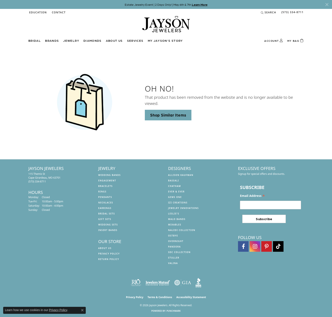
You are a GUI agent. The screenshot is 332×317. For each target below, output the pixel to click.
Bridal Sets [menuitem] (106, 213)
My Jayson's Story (165, 40)
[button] (37, 12)
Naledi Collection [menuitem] (181, 230)
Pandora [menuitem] (174, 246)
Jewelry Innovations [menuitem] (183, 208)
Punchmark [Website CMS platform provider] (174, 310)
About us (114, 40)
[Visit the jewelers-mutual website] (157, 282)
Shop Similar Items (168, 115)
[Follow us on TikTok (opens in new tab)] (278, 246)
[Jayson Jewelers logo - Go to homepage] (166, 26)
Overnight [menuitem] (176, 241)
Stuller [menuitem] (173, 257)
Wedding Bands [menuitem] (109, 175)
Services (135, 40)
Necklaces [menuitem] (105, 202)
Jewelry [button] (71, 40)
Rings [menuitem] (102, 191)
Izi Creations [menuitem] (178, 202)
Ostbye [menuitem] (173, 235)
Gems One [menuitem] (175, 197)
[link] (58, 12)
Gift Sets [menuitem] (104, 219)
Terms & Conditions (160, 297)
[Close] (326, 4)
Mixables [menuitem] (174, 224)
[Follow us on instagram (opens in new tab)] (255, 246)
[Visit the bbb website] (198, 282)
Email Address (252, 196)
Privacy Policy (109, 253)
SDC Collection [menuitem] (179, 252)
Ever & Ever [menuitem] (176, 191)
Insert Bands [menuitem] (108, 230)
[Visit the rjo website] (136, 282)
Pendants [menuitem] (105, 197)
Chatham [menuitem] (174, 186)
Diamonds (92, 40)
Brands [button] (52, 40)
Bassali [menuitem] (173, 180)
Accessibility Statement (191, 297)
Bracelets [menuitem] (105, 186)
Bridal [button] (34, 40)
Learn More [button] (200, 4)
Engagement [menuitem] (107, 180)
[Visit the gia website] (182, 282)
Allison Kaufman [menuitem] (180, 175)
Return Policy (108, 259)
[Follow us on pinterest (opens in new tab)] (266, 246)
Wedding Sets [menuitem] (108, 224)
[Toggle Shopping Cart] (295, 40)
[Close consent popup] (82, 310)
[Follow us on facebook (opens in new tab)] (243, 246)
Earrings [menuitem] (104, 208)
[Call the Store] (37, 181)
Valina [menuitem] (173, 263)
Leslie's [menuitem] (173, 213)
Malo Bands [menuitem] (176, 219)
